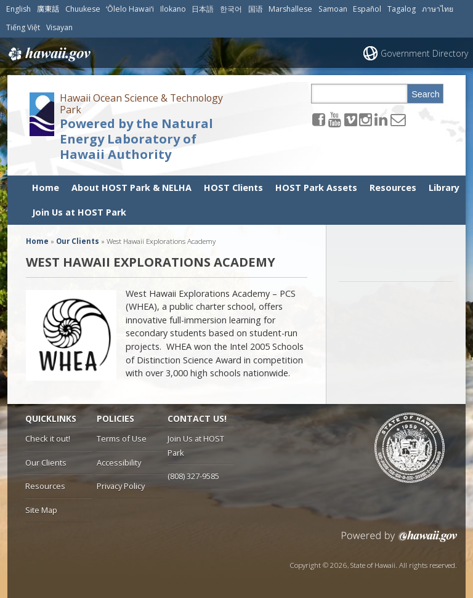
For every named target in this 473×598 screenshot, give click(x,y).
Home (45, 187)
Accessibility (119, 462)
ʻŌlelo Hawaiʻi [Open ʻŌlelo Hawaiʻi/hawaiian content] (130, 9)
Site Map (41, 509)
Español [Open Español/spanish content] (367, 9)
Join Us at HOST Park (79, 212)
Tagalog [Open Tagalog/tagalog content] (401, 9)
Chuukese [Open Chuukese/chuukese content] (82, 9)
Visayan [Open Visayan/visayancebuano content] (59, 27)
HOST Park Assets (316, 187)
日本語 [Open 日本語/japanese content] (203, 9)
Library (444, 187)
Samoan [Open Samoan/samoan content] (332, 9)
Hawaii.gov (48, 54)
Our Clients (46, 462)
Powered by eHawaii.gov (399, 541)
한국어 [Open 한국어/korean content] (231, 9)
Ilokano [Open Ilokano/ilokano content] (173, 9)
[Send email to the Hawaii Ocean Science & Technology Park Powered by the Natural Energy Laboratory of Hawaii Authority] (397, 119)
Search (425, 94)
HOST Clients (233, 187)
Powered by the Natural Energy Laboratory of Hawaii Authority (136, 139)
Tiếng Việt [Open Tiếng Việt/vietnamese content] (23, 27)
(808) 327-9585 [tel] (193, 476)
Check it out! (47, 438)
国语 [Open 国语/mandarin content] (255, 9)
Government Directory (424, 53)
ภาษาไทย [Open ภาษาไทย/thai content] (437, 9)
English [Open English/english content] (18, 9)
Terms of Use (122, 438)
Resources (393, 187)
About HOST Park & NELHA (131, 187)
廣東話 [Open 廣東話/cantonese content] (48, 9)
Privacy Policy (121, 485)
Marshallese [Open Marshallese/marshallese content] (290, 9)
